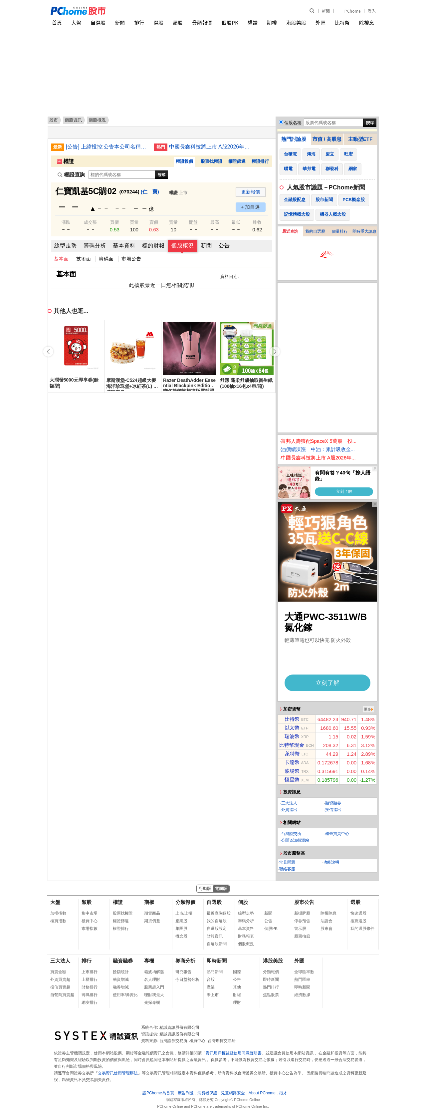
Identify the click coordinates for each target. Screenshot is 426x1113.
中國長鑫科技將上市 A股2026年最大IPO (210, 146)
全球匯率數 (304, 972)
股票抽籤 (302, 936)
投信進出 (333, 809)
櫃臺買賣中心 (337, 833)
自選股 (98, 22)
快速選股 (358, 913)
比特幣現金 (291, 745)
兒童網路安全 (233, 1093)
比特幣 (342, 22)
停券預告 (302, 921)
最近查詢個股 (219, 913)
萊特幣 (292, 753)
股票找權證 (211, 161)
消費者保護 (207, 1093)
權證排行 (260, 161)
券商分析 (185, 961)
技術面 (83, 258)
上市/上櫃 (183, 913)
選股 (158, 22)
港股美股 (296, 22)
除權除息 (328, 913)
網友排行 (90, 1002)
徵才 (283, 1093)
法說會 (326, 921)
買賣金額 (58, 972)
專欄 (149, 961)
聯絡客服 (287, 869)
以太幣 (292, 727)
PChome (352, 11)
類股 (178, 22)
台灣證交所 (291, 833)
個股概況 (182, 245)
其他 (237, 987)
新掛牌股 (302, 913)
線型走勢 (65, 245)
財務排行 (90, 987)
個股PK (230, 22)
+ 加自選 (250, 207)
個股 (243, 902)
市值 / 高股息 (327, 139)
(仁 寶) (150, 191)
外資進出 (289, 809)
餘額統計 (121, 972)
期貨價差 (152, 921)
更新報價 (250, 191)
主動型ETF (360, 139)
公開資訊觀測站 (295, 840)
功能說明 (331, 862)
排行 (139, 22)
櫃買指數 (58, 921)
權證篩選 (237, 161)
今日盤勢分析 (187, 979)
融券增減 (121, 987)
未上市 (213, 994)
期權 (272, 22)
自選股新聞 (217, 944)
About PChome (262, 1093)
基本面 (61, 258)
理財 (237, 1002)
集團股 (181, 928)
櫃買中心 (90, 921)
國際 (237, 972)
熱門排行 (271, 987)
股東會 (326, 928)
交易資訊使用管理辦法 (118, 1073)
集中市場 (90, 913)
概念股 (181, 936)
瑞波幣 (292, 736)
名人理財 (152, 979)
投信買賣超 (60, 987)
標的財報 (153, 245)
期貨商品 (152, 913)
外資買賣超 (60, 979)
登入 (372, 11)
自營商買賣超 (62, 994)
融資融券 (333, 803)
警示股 (300, 928)
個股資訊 (73, 120)
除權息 (366, 22)
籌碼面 (106, 258)
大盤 (76, 22)
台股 (211, 979)
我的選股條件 (362, 928)
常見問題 (287, 862)
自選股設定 (217, 928)
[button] (275, 352)
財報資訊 (215, 936)
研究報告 (183, 972)
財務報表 (246, 936)
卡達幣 (292, 762)
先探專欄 (152, 1002)
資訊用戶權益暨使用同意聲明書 (234, 1053)
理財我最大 (154, 994)
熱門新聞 (215, 972)
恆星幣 (292, 779)
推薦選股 (358, 921)
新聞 (326, 11)
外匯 (320, 22)
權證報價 (184, 161)
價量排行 (340, 231)
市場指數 (90, 928)
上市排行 (90, 972)
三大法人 (289, 803)
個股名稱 (293, 122)
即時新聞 (217, 961)
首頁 (57, 22)
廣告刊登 (186, 1093)
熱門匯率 (302, 979)
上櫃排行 (90, 979)
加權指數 (58, 913)
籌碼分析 (95, 245)
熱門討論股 (293, 139)
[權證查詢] (122, 174)
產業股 (181, 921)
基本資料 (124, 245)
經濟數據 (302, 994)
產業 (211, 987)
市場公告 (131, 258)
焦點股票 (271, 994)
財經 (237, 994)
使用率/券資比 (125, 994)
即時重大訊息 (364, 231)
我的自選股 (315, 231)
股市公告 (304, 902)
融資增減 (121, 979)
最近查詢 (290, 231)
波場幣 (292, 771)
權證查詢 (71, 174)
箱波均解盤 (154, 972)
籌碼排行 (90, 994)
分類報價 (202, 22)
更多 (367, 709)
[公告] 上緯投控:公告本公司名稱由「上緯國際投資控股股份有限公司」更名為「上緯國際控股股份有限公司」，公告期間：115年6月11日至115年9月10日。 (107, 146)
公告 (224, 245)
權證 (253, 22)
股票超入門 (154, 987)
